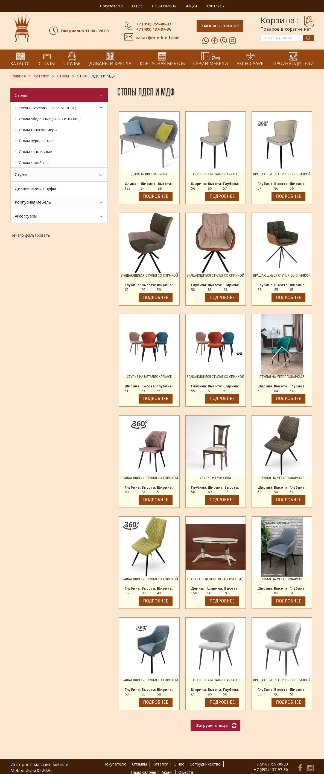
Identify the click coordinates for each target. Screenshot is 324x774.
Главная (18, 76)
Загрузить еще (212, 725)
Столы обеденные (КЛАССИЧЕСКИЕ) (49, 118)
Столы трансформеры (38, 129)
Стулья (21, 174)
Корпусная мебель (33, 202)
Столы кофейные (34, 162)
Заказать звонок (220, 25)
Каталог (41, 76)
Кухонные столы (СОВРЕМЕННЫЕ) (47, 107)
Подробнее (155, 196)
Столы (63, 76)
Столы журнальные (36, 140)
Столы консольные (35, 151)
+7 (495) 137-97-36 (153, 29)
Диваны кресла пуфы (35, 188)
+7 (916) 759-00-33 (153, 24)
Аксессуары (26, 216)
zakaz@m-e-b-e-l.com (158, 37)
